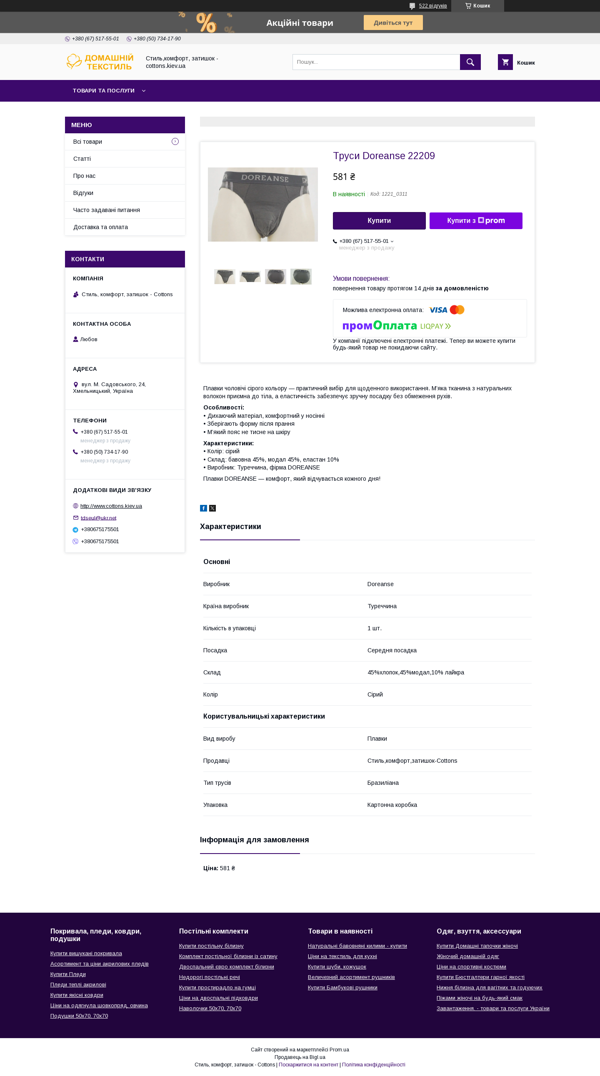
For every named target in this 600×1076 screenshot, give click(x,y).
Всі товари (87, 141)
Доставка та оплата (100, 227)
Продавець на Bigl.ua (300, 1057)
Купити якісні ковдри (76, 995)
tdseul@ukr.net (98, 517)
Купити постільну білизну (211, 946)
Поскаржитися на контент (308, 1065)
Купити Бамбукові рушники (343, 987)
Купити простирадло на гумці (217, 987)
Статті (82, 158)
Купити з (476, 221)
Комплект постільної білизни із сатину (228, 956)
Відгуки (83, 193)
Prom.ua (339, 1050)
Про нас (84, 175)
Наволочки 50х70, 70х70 (210, 1008)
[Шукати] (470, 62)
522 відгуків (433, 6)
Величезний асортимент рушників (351, 977)
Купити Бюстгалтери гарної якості (481, 977)
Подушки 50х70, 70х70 (79, 1016)
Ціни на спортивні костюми (471, 967)
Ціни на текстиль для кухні (342, 956)
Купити (379, 220)
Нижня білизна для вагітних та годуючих (489, 987)
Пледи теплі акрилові (78, 984)
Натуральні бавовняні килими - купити (357, 946)
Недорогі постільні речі (209, 977)
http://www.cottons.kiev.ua (111, 506)
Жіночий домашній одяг (468, 956)
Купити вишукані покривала (86, 953)
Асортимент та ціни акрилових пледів (99, 964)
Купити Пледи (68, 974)
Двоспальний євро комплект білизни (226, 967)
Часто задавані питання (106, 210)
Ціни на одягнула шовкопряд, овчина (99, 1005)
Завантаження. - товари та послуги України (493, 1008)
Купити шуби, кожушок (337, 967)
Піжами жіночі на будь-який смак (479, 998)
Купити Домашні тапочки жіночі (477, 946)
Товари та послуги (103, 90)
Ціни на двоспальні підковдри (218, 998)
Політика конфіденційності (373, 1065)
